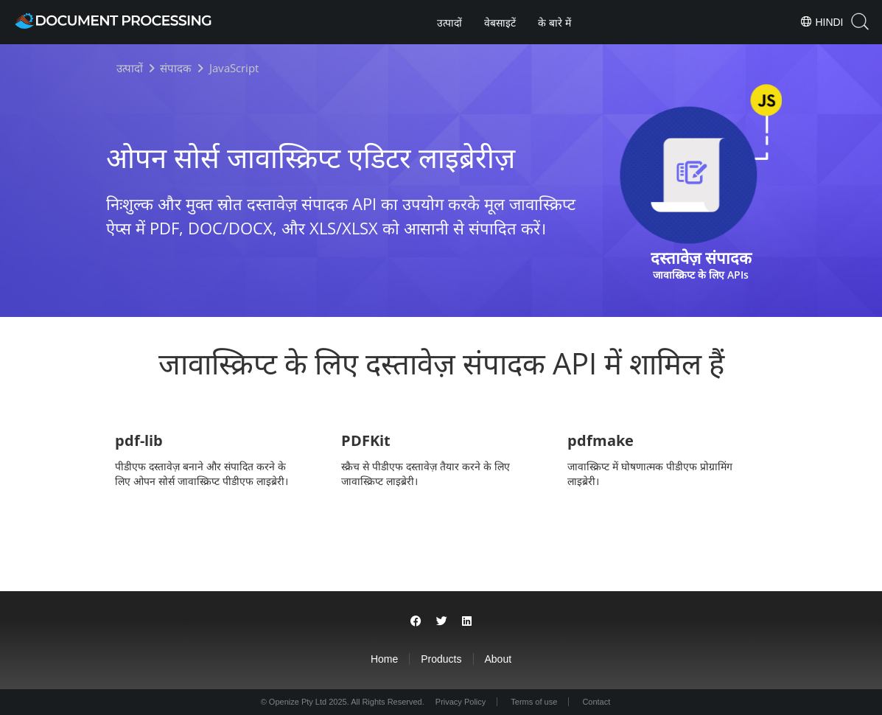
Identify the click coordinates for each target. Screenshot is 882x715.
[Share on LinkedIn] (467, 621)
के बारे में (554, 23)
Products (441, 659)
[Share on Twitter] (442, 621)
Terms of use (534, 701)
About (498, 659)
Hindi (821, 21)
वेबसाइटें (500, 23)
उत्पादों (449, 23)
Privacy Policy (460, 701)
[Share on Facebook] (416, 621)
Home (384, 659)
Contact (596, 701)
